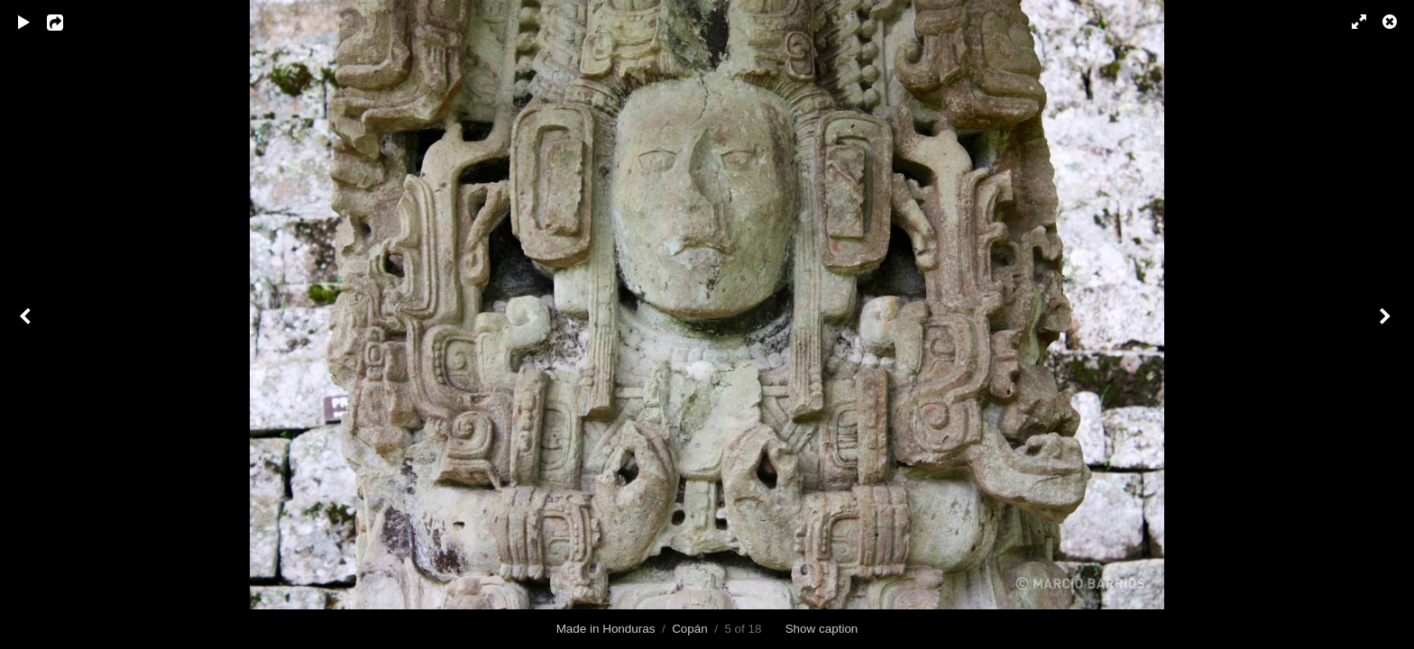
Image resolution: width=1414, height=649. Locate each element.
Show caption (821, 628)
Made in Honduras (606, 628)
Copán (690, 628)
